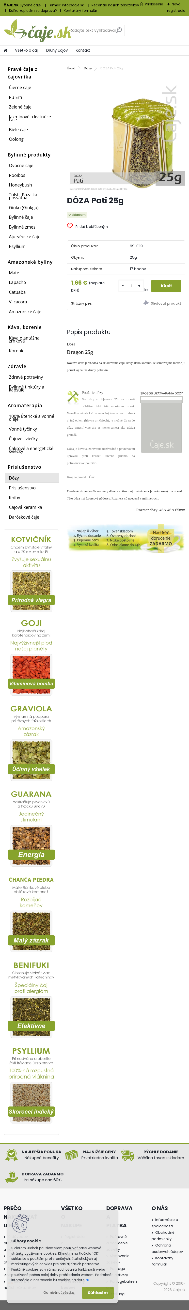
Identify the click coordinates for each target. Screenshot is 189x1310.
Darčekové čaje (24, 517)
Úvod (71, 68)
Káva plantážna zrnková (24, 339)
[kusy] (130, 286)
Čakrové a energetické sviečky (31, 449)
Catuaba (17, 292)
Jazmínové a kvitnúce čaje (30, 118)
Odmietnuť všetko (58, 1292)
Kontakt (83, 50)
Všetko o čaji (26, 50)
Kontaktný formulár (80, 10)
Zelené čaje (20, 107)
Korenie (17, 351)
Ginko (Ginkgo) (23, 207)
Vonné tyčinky (23, 429)
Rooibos (17, 175)
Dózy (14, 478)
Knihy (14, 497)
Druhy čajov (57, 50)
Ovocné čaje (21, 165)
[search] (119, 32)
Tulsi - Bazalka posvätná (23, 196)
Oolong (16, 139)
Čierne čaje (20, 87)
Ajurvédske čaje (24, 236)
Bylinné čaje (21, 217)
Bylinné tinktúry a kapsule (26, 388)
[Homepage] (5, 50)
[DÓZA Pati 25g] (126, 132)
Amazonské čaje (25, 311)
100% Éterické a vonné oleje (31, 417)
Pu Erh (15, 97)
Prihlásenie (154, 4)
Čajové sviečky (23, 438)
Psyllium (17, 246)
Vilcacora (18, 302)
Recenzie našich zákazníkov (115, 5)
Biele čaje (18, 129)
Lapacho (17, 282)
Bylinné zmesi (22, 227)
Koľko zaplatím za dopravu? (33, 10)
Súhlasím (98, 1292)
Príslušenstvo (22, 488)
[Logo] (37, 30)
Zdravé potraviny (26, 377)
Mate (14, 273)
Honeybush (20, 185)
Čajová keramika (25, 507)
